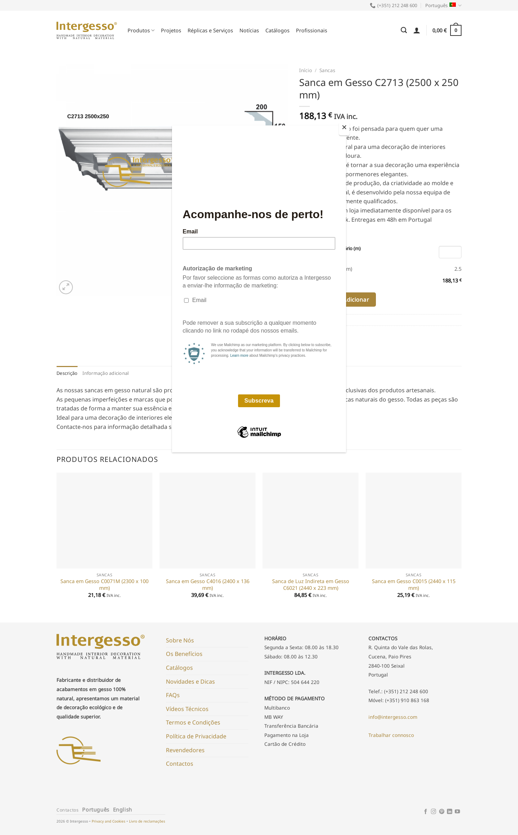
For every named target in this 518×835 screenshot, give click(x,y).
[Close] (344, 129)
